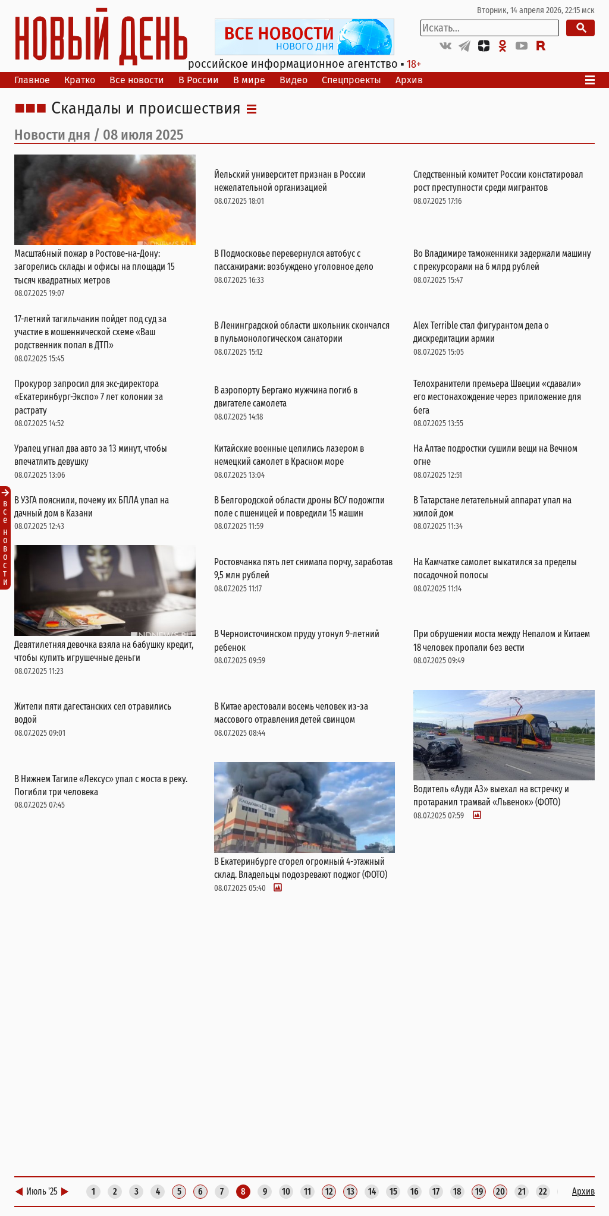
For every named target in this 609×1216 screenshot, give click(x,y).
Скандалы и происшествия (146, 109)
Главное (32, 80)
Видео (293, 80)
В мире (249, 80)
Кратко (79, 80)
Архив (409, 80)
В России (198, 80)
